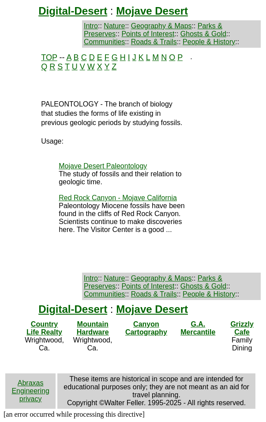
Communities (104, 42)
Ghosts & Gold (203, 34)
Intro (91, 26)
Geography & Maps (161, 26)
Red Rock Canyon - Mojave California (118, 197)
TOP (49, 57)
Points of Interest (147, 34)
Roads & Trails (154, 42)
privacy (30, 399)
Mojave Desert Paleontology (103, 166)
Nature (114, 26)
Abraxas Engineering (30, 387)
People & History (209, 42)
